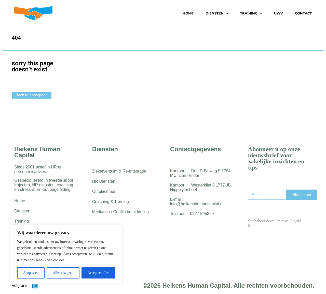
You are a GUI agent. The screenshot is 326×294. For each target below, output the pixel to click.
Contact (303, 13)
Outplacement (105, 191)
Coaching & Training (110, 201)
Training (251, 13)
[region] (66, 254)
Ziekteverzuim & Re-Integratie (119, 171)
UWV (278, 13)
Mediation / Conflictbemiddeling (120, 212)
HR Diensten (103, 181)
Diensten (217, 13)
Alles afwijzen (63, 273)
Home (188, 13)
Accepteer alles (98, 273)
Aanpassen (31, 273)
